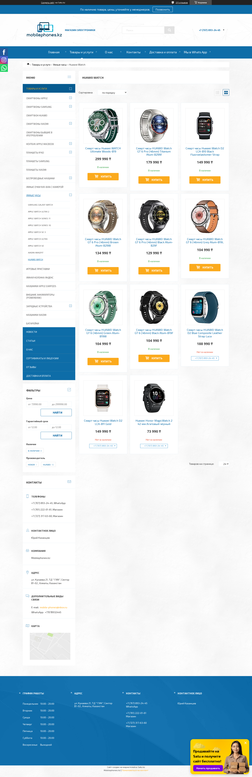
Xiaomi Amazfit (35, 252)
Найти (57, 412)
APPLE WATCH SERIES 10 (39, 225)
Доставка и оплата (163, 52)
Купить (106, 176)
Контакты (133, 52)
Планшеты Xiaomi (36, 169)
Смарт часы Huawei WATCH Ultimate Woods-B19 (103, 150)
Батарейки (32, 323)
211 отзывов (182, 2)
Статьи (30, 340)
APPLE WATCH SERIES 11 (39, 218)
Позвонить (162, 9)
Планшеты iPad (35, 152)
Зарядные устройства (39, 306)
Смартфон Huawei (36, 115)
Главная (53, 52)
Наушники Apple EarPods (41, 286)
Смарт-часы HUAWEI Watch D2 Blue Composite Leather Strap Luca (205, 333)
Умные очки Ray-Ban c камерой (44, 187)
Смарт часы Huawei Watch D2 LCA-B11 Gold (103, 422)
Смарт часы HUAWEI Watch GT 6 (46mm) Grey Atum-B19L (205, 240)
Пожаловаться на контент (135, 770)
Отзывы (31, 367)
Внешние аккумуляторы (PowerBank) (40, 296)
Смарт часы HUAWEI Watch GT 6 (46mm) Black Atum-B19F (154, 331)
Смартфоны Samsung (39, 106)
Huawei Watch (35, 259)
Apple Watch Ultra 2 (38, 211)
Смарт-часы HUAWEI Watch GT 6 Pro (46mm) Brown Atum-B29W (103, 242)
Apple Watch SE (36, 245)
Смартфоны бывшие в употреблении (39, 134)
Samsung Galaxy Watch (40, 204)
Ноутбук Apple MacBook (40, 144)
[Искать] (169, 30)
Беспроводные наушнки (40, 178)
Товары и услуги (81, 52)
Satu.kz (141, 767)
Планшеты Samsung (38, 161)
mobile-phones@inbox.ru (53, 607)
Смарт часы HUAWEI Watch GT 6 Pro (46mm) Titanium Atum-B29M (154, 151)
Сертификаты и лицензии (42, 358)
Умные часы (60, 64)
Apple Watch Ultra (37, 239)
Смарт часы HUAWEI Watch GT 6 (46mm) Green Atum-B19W (103, 333)
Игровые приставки (38, 269)
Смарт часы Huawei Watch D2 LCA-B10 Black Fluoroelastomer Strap (205, 151)
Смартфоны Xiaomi (37, 123)
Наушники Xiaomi (36, 314)
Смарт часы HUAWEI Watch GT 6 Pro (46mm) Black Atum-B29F (154, 242)
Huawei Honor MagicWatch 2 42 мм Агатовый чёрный (153, 422)
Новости (31, 331)
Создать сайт (47, 2)
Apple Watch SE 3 (37, 232)
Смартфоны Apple (37, 98)
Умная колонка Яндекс (39, 277)
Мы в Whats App (195, 52)
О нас (109, 52)
